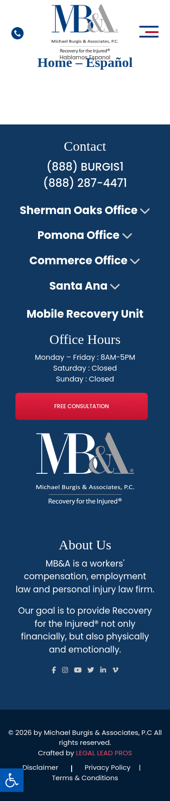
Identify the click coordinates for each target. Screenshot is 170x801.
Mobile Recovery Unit (84, 313)
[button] (12, 780)
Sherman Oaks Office (79, 210)
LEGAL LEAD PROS (104, 753)
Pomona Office (78, 235)
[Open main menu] (149, 32)
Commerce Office (78, 260)
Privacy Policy (108, 767)
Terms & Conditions (85, 777)
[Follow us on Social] (54, 670)
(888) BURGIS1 (84, 166)
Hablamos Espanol (84, 57)
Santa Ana (78, 285)
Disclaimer (40, 767)
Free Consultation (81, 406)
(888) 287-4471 (85, 183)
